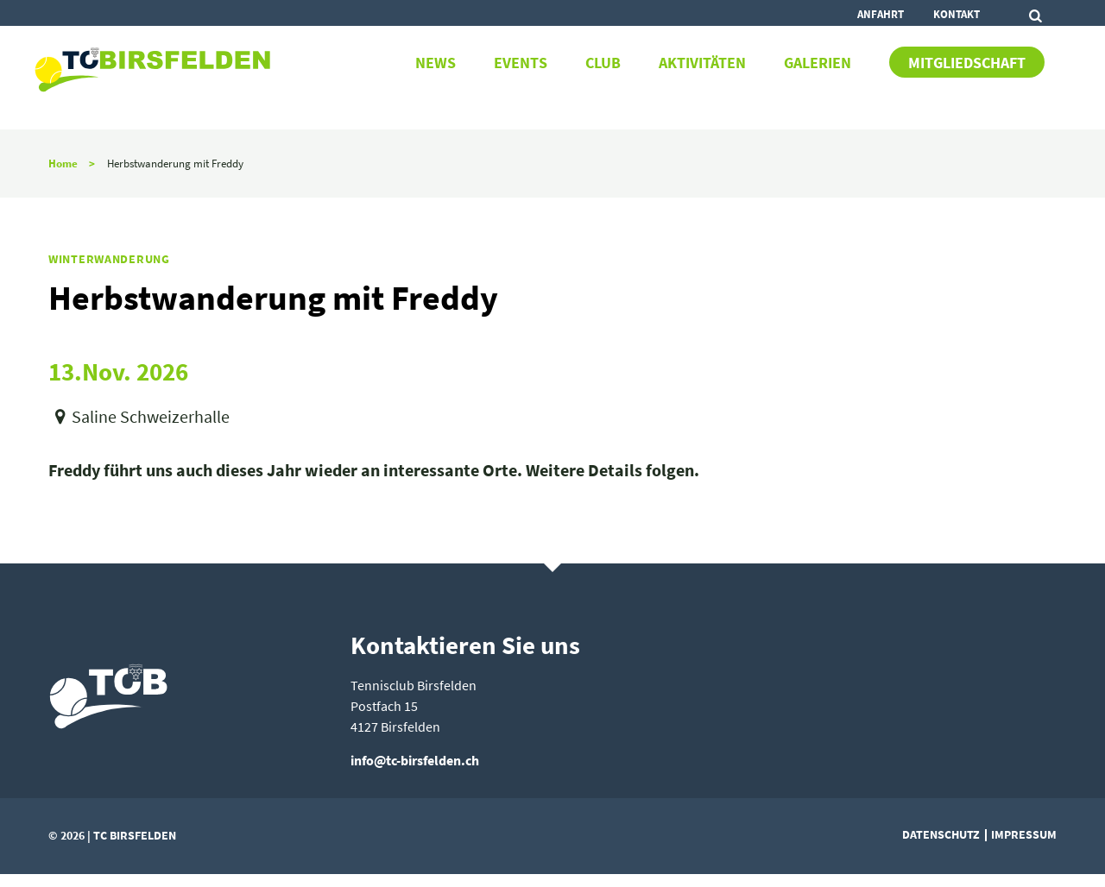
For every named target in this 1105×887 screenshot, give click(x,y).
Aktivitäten (702, 62)
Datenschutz (941, 834)
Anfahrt (880, 14)
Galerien (817, 62)
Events (520, 62)
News (435, 62)
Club (603, 62)
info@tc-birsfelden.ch (414, 760)
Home (63, 163)
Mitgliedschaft (967, 62)
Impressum (1024, 834)
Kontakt (956, 14)
